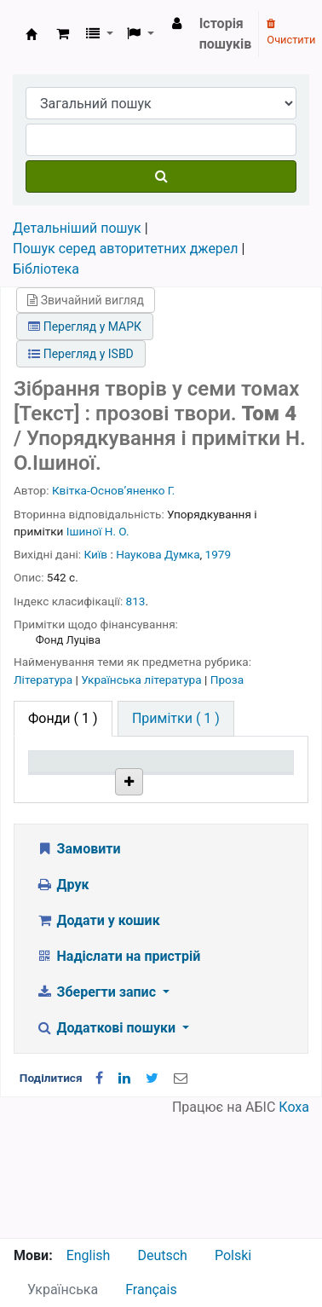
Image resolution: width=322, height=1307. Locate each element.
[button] (62, 34)
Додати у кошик (98, 1040)
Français (151, 1289)
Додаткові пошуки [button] (107, 1148)
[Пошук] (161, 176)
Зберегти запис (97, 1112)
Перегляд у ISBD (81, 354)
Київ (96, 554)
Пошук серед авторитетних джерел (126, 248)
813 (136, 601)
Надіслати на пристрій (118, 1076)
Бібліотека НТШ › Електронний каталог (31, 34)
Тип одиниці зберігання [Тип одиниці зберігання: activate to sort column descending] (70, 786)
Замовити (78, 969)
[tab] (176, 719)
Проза (227, 679)
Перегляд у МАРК (84, 326)
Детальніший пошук (77, 228)
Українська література (142, 679)
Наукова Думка (157, 554)
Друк (62, 1005)
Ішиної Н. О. (97, 531)
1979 (218, 554)
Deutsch (162, 1255)
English (88, 1255)
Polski (233, 1255)
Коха (294, 1227)
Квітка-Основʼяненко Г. (113, 490)
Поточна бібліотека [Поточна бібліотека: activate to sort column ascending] (158, 793)
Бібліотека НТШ (157, 859)
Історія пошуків (225, 33)
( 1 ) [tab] (63, 718)
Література (45, 679)
